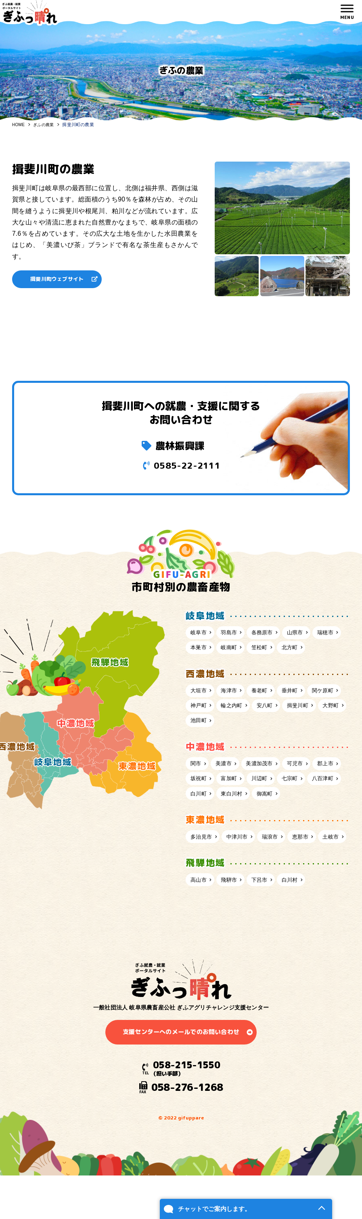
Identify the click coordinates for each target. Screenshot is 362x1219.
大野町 (239, 742)
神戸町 (239, 726)
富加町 (266, 802)
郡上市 (200, 802)
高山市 (200, 939)
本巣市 (233, 650)
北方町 (200, 665)
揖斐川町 (202, 742)
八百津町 (236, 818)
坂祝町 (233, 802)
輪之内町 (275, 726)
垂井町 (300, 710)
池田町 (272, 742)
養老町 (266, 710)
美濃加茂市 (266, 786)
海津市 (233, 710)
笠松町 (300, 650)
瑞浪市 (278, 878)
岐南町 (266, 650)
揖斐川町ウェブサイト (60, 279)
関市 (197, 786)
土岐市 (200, 894)
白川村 (300, 939)
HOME (19, 124)
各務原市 (269, 634)
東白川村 (308, 818)
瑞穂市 (200, 650)
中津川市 (241, 878)
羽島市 (233, 634)
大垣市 (200, 710)
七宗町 (200, 818)
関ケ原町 (202, 726)
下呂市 (266, 939)
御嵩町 (200, 834)
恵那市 (311, 878)
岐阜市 (200, 634)
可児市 (305, 786)
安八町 (311, 726)
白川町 (272, 818)
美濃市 (227, 786)
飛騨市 (233, 939)
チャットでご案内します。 (194, 1201)
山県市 (305, 634)
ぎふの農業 (45, 124)
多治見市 (202, 878)
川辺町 (300, 802)
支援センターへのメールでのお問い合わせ (181, 1093)
